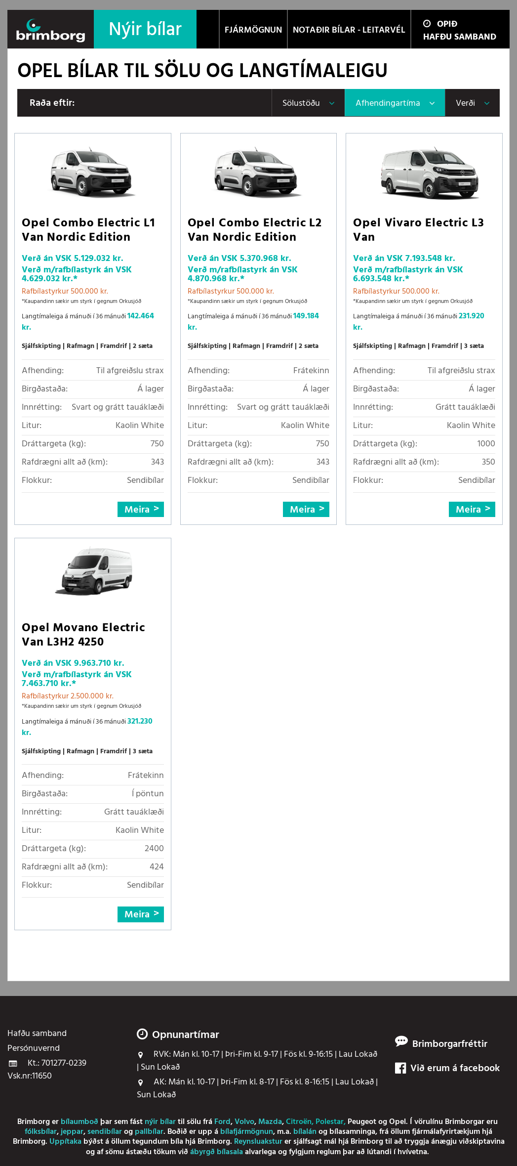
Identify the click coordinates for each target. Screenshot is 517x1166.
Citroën (299, 1122)
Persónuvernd (33, 1048)
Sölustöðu (301, 103)
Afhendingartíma (388, 103)
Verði (465, 103)
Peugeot (362, 1122)
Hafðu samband (459, 37)
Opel (397, 1122)
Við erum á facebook (447, 1069)
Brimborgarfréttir (449, 1044)
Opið (440, 24)
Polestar (330, 1122)
